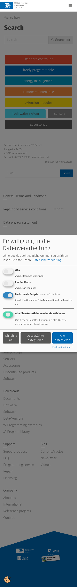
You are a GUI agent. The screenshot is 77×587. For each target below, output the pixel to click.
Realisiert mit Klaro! (62, 347)
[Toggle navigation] (70, 5)
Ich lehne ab (11, 338)
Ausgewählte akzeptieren (35, 338)
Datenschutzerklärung (47, 260)
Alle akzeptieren (62, 338)
